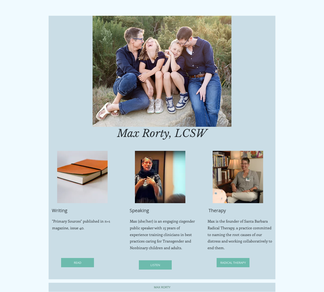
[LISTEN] (155, 265)
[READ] (77, 262)
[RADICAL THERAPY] (233, 262)
